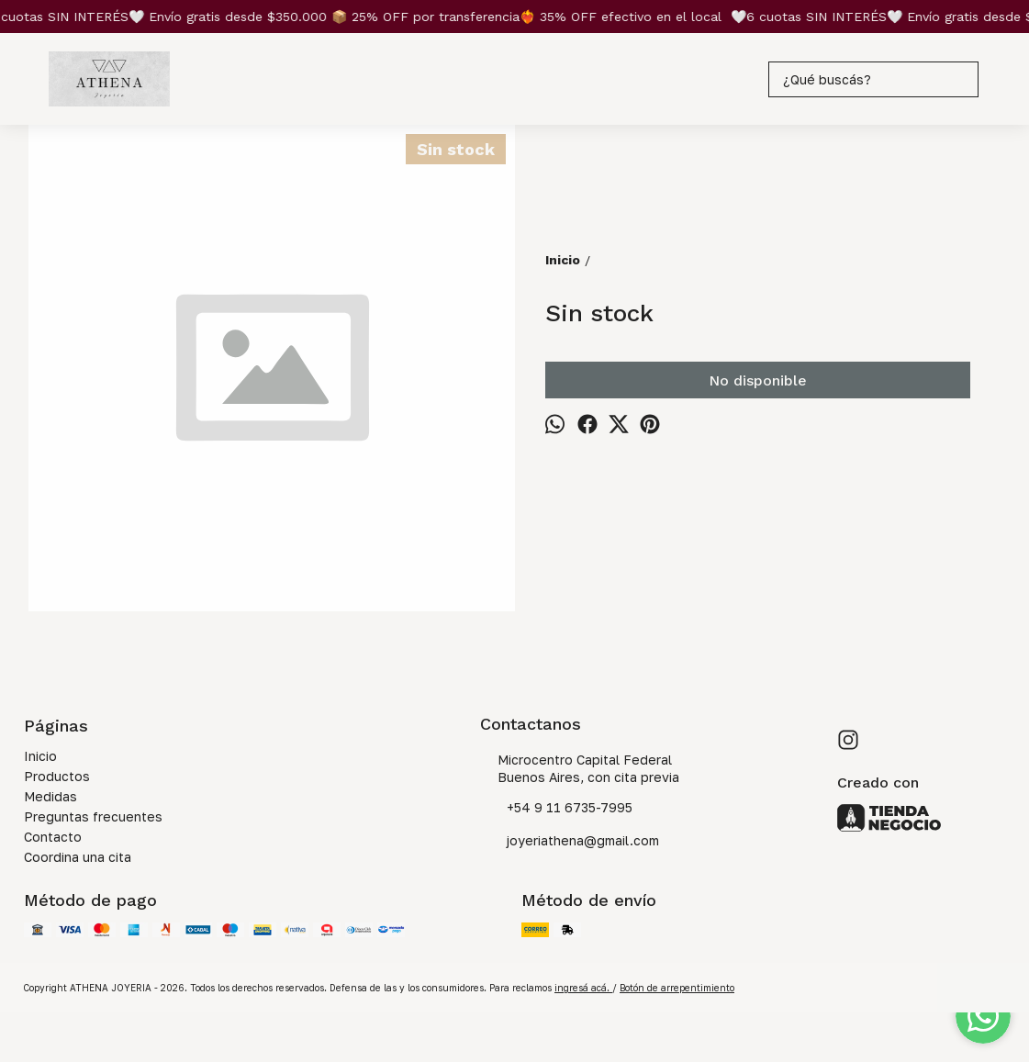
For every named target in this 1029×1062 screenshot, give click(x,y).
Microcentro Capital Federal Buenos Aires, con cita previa (579, 768)
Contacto (53, 836)
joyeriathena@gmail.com (569, 842)
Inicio (40, 756)
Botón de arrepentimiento (677, 987)
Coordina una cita (77, 857)
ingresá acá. (583, 987)
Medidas (50, 796)
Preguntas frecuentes (93, 816)
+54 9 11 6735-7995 (556, 809)
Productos (57, 776)
